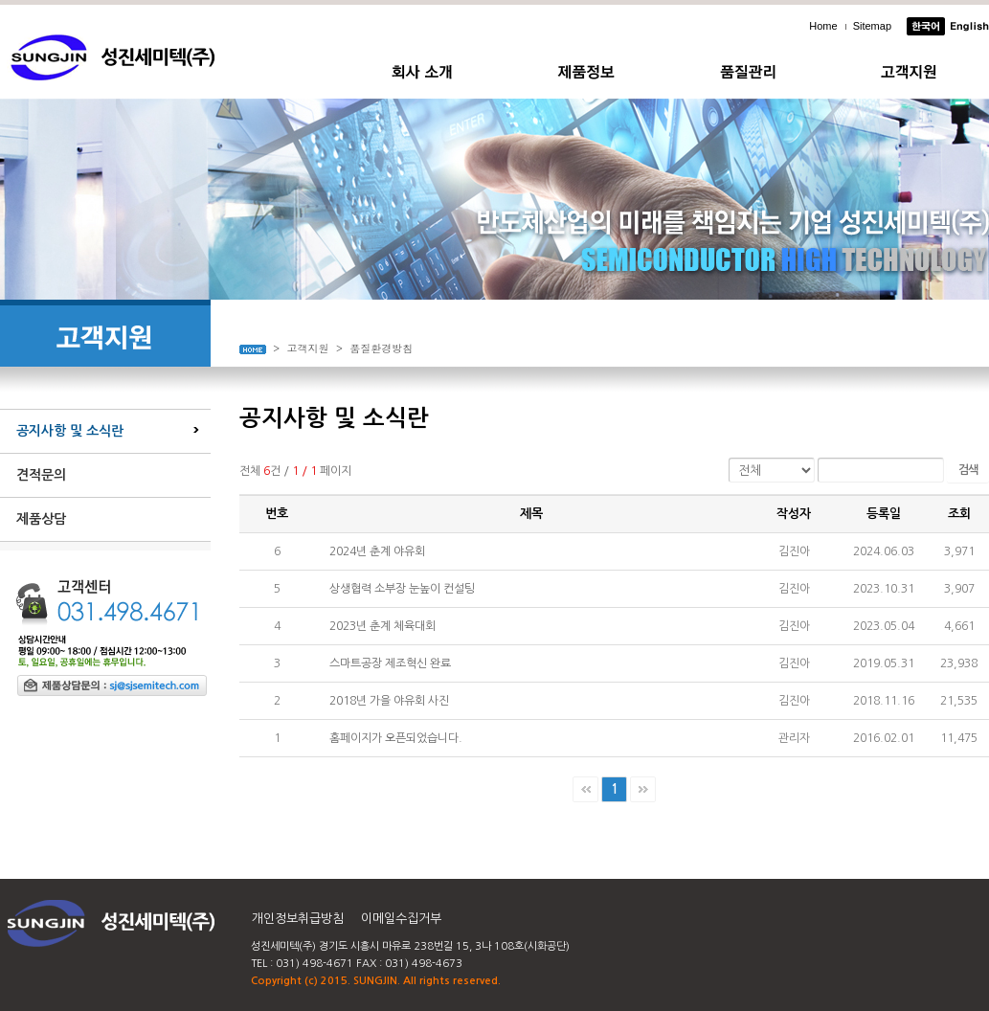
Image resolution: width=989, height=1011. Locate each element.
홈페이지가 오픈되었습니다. (395, 738)
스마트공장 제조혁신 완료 (390, 663)
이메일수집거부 (401, 918)
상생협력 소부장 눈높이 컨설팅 (402, 589)
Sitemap (872, 26)
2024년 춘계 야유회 (377, 551)
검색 (968, 470)
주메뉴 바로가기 (0, 0)
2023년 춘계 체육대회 (382, 626)
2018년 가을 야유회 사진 (389, 701)
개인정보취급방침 (298, 918)
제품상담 (41, 519)
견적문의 (41, 475)
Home (823, 26)
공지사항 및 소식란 (70, 431)
